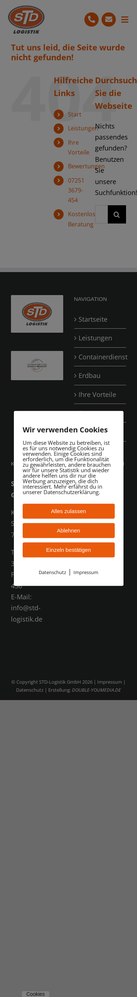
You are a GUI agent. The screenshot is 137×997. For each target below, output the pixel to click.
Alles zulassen (68, 511)
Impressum (85, 572)
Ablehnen (68, 530)
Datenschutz (52, 572)
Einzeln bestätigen (68, 550)
